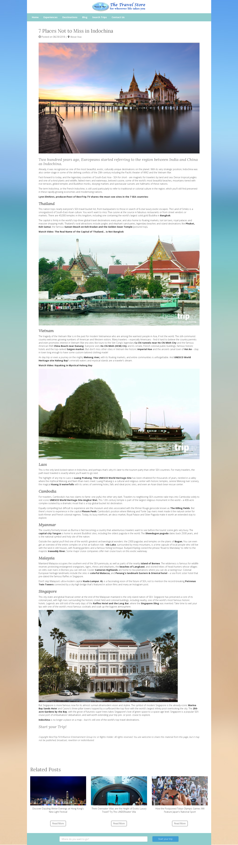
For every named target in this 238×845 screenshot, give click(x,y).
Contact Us (118, 17)
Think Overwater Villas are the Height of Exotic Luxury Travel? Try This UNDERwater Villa (119, 794)
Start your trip (165, 838)
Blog (84, 17)
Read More (58, 823)
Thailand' (69, 223)
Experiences (50, 17)
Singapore (48, 705)
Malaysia (53, 563)
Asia (79, 36)
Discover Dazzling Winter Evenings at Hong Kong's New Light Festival (58, 794)
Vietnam (120, 349)
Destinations (69, 17)
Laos (68, 477)
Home (35, 17)
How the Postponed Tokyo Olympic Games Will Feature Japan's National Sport (180, 794)
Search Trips (99, 17)
